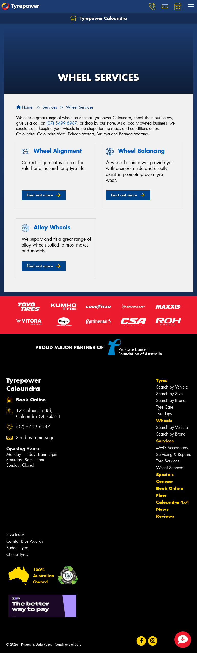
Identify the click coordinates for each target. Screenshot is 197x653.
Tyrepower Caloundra (98, 18)
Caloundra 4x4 (172, 502)
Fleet (161, 495)
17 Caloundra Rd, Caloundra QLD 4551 (38, 414)
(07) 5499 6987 (61, 123)
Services (165, 441)
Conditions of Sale (68, 644)
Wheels (164, 420)
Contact (164, 481)
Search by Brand (170, 400)
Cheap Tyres (17, 554)
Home (24, 107)
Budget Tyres (17, 548)
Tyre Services (167, 461)
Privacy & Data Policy (36, 644)
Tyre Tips (164, 414)
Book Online (169, 488)
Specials (165, 474)
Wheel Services (169, 467)
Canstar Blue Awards (24, 541)
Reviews (165, 516)
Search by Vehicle (172, 387)
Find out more (40, 195)
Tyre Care (164, 407)
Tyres (161, 380)
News (162, 509)
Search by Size (169, 393)
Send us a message (35, 438)
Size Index (15, 534)
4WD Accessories (172, 447)
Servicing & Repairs (173, 454)
